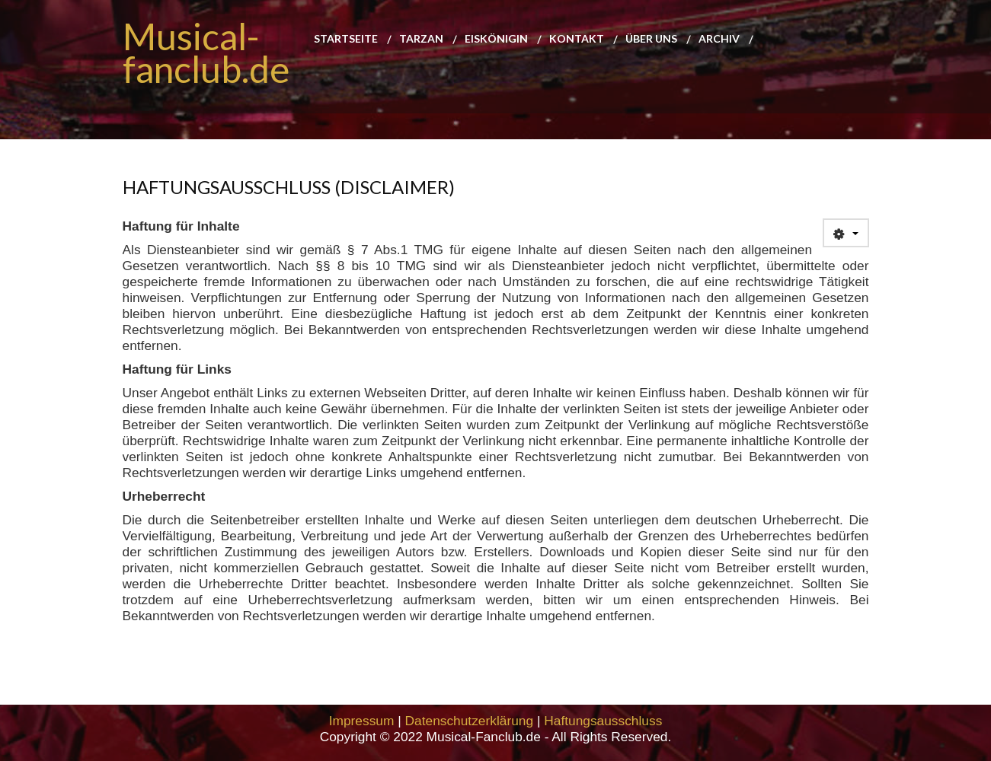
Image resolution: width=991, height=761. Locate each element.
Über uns (651, 39)
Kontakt (576, 39)
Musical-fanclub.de (206, 52)
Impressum (362, 720)
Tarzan (421, 39)
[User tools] (845, 232)
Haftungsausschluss (603, 720)
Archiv (719, 39)
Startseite (346, 39)
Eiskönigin (496, 39)
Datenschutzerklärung (469, 720)
